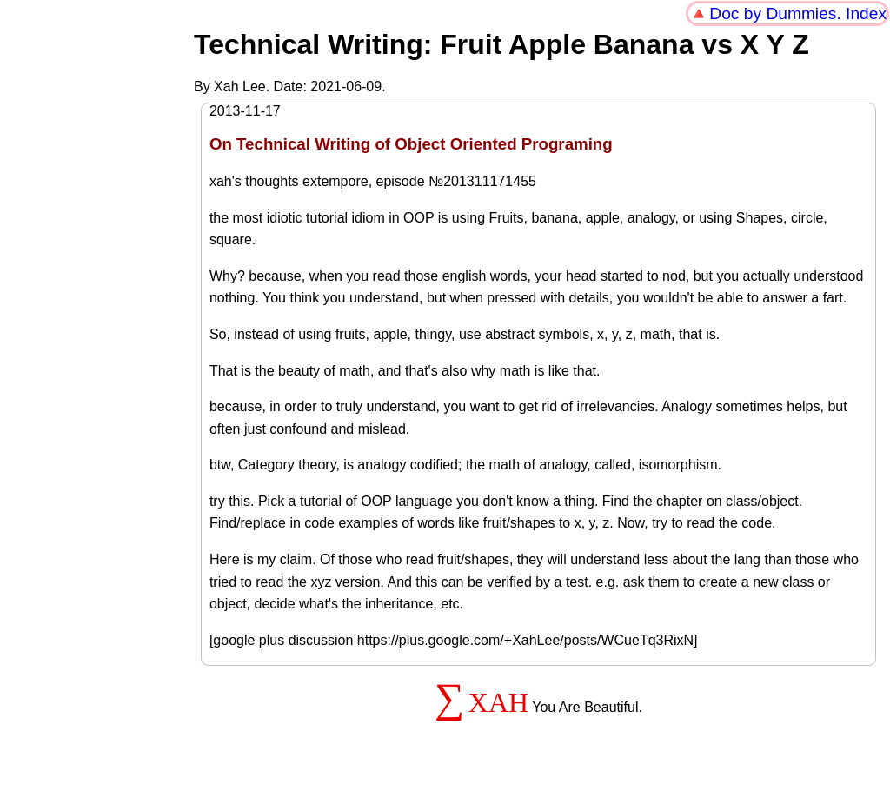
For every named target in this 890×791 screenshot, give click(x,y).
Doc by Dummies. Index (798, 13)
